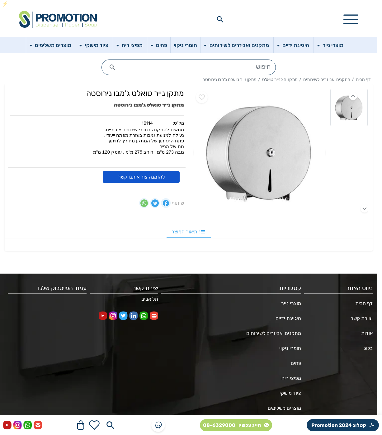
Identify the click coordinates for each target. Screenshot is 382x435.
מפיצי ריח (291, 378)
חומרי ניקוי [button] (185, 45)
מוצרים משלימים (284, 408)
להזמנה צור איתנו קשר (141, 177)
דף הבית (363, 79)
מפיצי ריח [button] (131, 45)
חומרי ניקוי (290, 348)
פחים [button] (161, 45)
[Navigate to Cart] (80, 425)
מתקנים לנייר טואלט (280, 79)
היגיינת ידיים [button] (295, 45)
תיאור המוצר (189, 232)
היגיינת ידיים (288, 318)
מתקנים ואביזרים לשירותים (326, 79)
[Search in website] (220, 19)
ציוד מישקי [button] (96, 45)
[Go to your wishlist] (94, 425)
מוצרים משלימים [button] (52, 45)
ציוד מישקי (290, 393)
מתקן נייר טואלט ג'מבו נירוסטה (229, 79)
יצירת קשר (362, 318)
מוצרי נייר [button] (332, 45)
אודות (367, 333)
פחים (296, 363)
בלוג (368, 348)
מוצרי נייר (291, 303)
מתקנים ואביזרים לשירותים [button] (238, 45)
